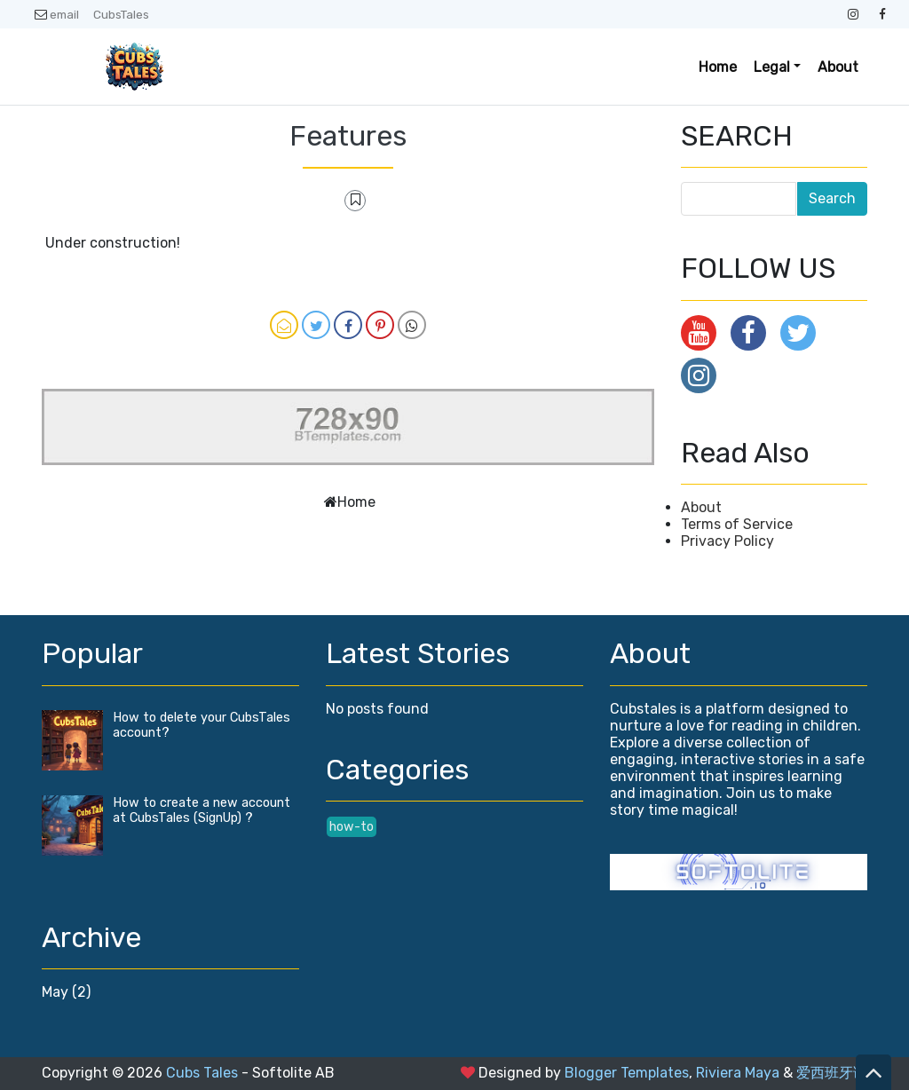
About (838, 67)
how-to (351, 826)
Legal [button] (772, 67)
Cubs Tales (202, 1072)
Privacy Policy (727, 541)
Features (348, 136)
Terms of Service (737, 524)
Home (718, 67)
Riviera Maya (737, 1072)
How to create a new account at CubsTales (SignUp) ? (201, 810)
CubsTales (121, 14)
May (55, 991)
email (57, 14)
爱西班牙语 (831, 1072)
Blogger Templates (627, 1072)
